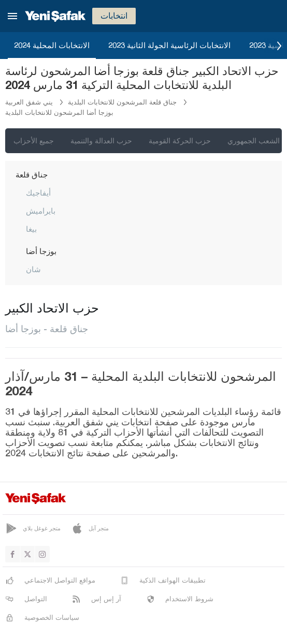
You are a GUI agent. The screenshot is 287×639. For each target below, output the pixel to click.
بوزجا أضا (41, 251)
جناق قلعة (32, 174)
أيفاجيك (38, 192)
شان (33, 269)
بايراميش (40, 210)
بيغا (31, 228)
